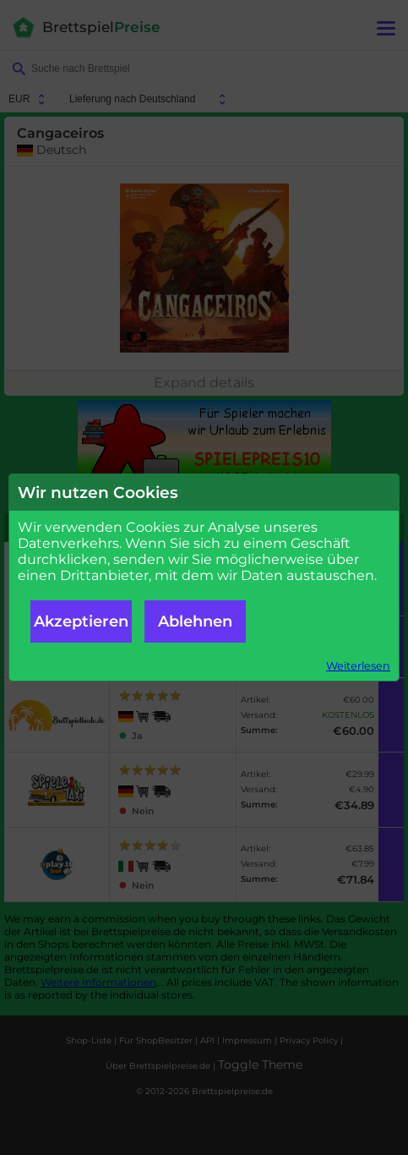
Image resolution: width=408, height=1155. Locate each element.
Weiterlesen (358, 666)
